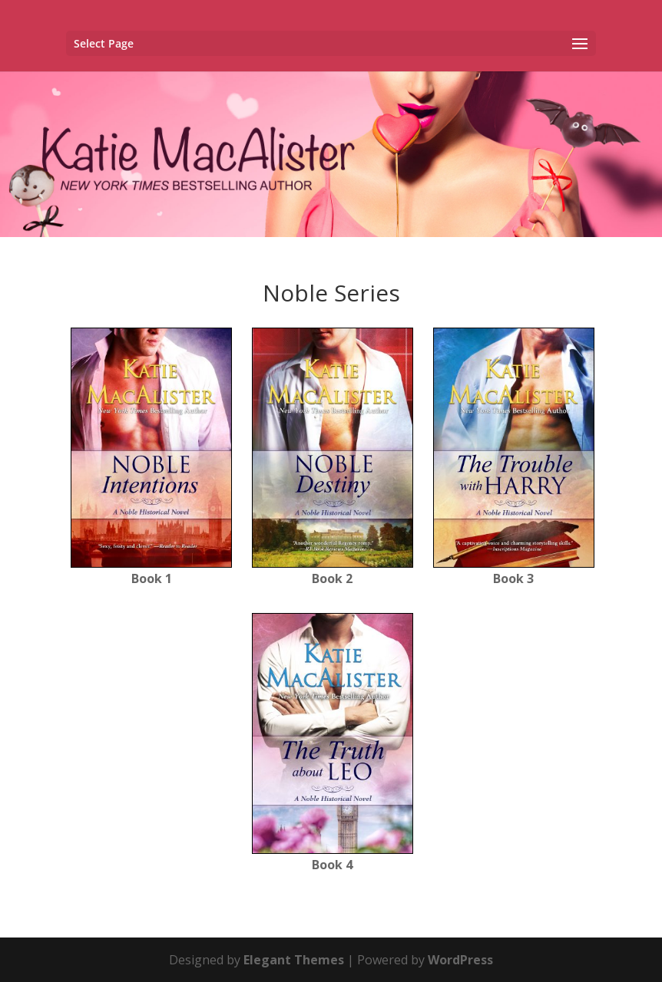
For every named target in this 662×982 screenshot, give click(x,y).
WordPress (460, 959)
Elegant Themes (293, 959)
